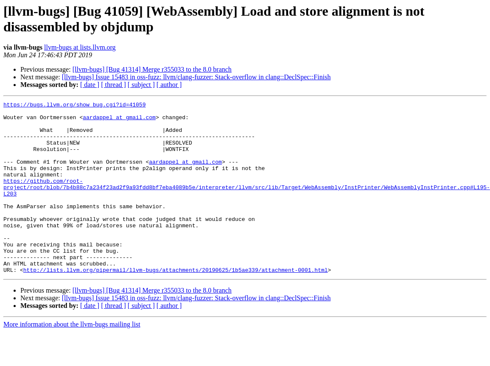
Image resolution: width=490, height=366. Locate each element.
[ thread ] (113, 84)
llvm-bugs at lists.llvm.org (80, 47)
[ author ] (169, 84)
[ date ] (89, 84)
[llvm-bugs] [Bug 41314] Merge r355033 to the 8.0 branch (152, 69)
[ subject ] (141, 84)
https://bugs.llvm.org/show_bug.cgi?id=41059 (74, 105)
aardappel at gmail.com (119, 121)
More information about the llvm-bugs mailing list (71, 358)
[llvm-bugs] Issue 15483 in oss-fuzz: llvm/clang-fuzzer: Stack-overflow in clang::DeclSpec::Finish (196, 77)
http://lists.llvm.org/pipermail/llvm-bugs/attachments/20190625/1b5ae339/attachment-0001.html (175, 304)
